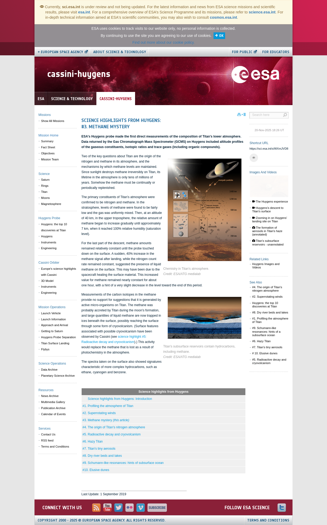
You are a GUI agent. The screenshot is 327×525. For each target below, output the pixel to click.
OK (221, 35)
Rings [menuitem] (44, 185)
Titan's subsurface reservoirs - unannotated (268, 242)
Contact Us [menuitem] (48, 434)
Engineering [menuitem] (49, 248)
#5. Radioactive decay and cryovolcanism (111, 434)
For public (242, 52)
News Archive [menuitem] (50, 396)
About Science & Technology (119, 52)
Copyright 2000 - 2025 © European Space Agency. (102, 520)
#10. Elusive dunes (95, 470)
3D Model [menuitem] (47, 280)
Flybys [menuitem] (45, 349)
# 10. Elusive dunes (265, 353)
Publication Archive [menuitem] (53, 408)
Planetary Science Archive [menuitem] (58, 375)
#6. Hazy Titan (92, 441)
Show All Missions (52, 120)
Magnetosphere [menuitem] (51, 203)
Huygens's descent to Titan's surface (268, 209)
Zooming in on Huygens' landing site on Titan (269, 219)
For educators (275, 52)
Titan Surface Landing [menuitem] (55, 343)
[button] (254, 158)
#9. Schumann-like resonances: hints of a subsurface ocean (266, 331)
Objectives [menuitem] (47, 153)
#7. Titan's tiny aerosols (98, 448)
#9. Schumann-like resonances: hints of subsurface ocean (123, 463)
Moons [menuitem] (45, 197)
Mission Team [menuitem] (50, 159)
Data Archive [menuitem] (49, 369)
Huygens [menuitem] (46, 236)
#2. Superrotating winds (99, 413)
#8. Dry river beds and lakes (102, 456)
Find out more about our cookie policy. (163, 42)
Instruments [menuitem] (48, 242)
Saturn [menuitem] (45, 179)
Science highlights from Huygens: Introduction (117, 399)
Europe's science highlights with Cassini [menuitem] (58, 271)
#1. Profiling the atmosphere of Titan (107, 406)
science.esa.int (262, 12)
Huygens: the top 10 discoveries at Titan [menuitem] (54, 227)
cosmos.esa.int (223, 17)
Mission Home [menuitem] (48, 135)
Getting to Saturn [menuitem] (52, 331)
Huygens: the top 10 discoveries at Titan (265, 304)
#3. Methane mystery (105, 420)
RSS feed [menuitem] (47, 440)
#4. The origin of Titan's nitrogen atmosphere (113, 427)
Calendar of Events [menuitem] (53, 414)
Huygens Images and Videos (266, 265)
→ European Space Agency (60, 52)
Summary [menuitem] (47, 141)
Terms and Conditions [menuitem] (55, 446)
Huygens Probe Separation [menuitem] (58, 337)
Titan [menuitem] (44, 191)
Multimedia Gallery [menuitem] (53, 402)
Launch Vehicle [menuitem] (51, 313)
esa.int (84, 12)
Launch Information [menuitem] (53, 319)
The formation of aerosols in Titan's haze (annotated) (267, 231)
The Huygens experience (270, 201)
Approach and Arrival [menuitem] (54, 325)
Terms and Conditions (268, 520)
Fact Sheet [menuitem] (48, 147)
